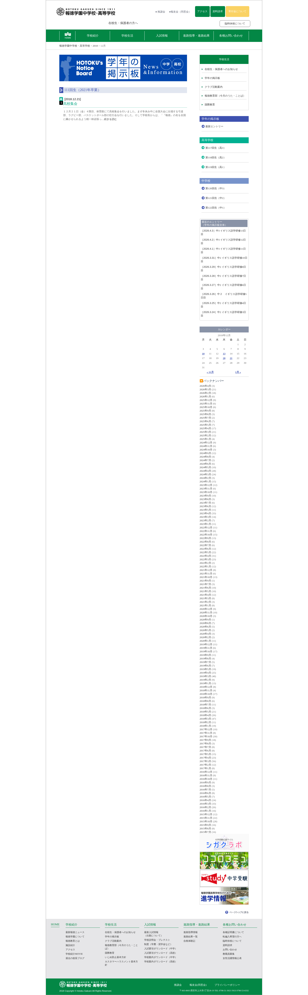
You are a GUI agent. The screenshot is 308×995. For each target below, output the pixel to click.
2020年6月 (205, 626)
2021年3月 (205, 598)
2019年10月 (206, 651)
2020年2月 (205, 637)
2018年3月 (205, 718)
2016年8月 (205, 786)
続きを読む (110, 119)
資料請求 (218, 11)
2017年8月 (205, 743)
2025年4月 (205, 428)
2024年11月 (206, 446)
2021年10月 (206, 577)
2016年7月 (205, 789)
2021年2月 (205, 601)
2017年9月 (205, 739)
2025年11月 (206, 403)
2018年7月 (205, 704)
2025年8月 (205, 414)
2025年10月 (206, 407)
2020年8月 (205, 623)
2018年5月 (205, 711)
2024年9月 (205, 453)
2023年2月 (205, 520)
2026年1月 (205, 396)
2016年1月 (205, 810)
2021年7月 (205, 584)
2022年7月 (205, 545)
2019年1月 (205, 683)
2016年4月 (205, 800)
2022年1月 (205, 566)
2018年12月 (206, 686)
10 (203, 353)
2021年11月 (206, 573)
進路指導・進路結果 (196, 35)
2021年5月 (205, 591)
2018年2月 (205, 722)
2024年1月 (205, 481)
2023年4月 (205, 513)
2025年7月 (205, 417)
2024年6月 (205, 463)
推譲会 (178, 984)
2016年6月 (205, 793)
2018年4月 (205, 715)
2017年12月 (206, 729)
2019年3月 (205, 676)
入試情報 (162, 35)
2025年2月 (205, 435)
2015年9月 (205, 824)
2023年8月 (205, 499)
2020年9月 (205, 619)
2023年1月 (205, 523)
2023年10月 (206, 492)
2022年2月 (205, 562)
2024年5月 (205, 467)
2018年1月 (205, 725)
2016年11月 (206, 775)
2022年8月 (205, 541)
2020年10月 (206, 616)
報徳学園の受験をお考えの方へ (78, 23)
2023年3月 (205, 516)
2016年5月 (205, 796)
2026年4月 (205, 385)
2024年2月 (205, 477)
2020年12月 (206, 608)
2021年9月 (205, 580)
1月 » (238, 372)
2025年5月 (205, 424)
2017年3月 (205, 761)
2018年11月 (206, 690)
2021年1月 (205, 605)
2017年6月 (205, 750)
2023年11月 (206, 488)
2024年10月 (206, 449)
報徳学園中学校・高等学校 (74, 45)
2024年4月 (205, 470)
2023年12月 (206, 485)
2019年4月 (205, 672)
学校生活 (127, 35)
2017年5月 (205, 754)
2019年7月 (205, 662)
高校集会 (70, 104)
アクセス (202, 11)
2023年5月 (205, 509)
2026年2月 (205, 392)
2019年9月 (205, 654)
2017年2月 (205, 764)
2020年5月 (205, 630)
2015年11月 (206, 817)
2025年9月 (205, 410)
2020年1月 (205, 640)
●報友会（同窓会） (180, 11)
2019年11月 (206, 647)
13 (224, 353)
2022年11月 (206, 531)
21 (231, 358)
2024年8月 (205, 456)
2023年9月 (205, 495)
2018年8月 (205, 701)
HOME (55, 924)
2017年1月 (205, 768)
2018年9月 (205, 697)
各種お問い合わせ (231, 35)
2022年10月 (206, 534)
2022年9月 (205, 538)
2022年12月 (206, 527)
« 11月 (210, 372)
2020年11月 (206, 612)
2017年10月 (206, 736)
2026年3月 (205, 389)
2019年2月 (205, 679)
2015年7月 (205, 832)
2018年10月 (206, 693)
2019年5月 (205, 669)
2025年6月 (205, 421)
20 (224, 358)
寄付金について (237, 11)
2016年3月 (205, 803)
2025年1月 (205, 439)
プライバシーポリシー (227, 984)
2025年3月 (205, 431)
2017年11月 (206, 732)
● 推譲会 (160, 11)
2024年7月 (205, 460)
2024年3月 (205, 474)
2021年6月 (205, 587)
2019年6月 (205, 665)
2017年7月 (205, 747)
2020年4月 (205, 633)
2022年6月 (205, 548)
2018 (95, 45)
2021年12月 (206, 570)
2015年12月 (206, 814)
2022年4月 (205, 555)
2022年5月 (205, 552)
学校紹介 (93, 35)
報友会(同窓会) (198, 984)
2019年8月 (205, 658)
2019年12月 (206, 644)
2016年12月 (206, 771)
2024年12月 (206, 442)
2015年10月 (206, 821)
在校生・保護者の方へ (123, 23)
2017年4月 (205, 757)
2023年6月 (205, 506)
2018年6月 (205, 708)
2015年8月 (205, 828)
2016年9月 (205, 782)
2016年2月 (205, 807)
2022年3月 (205, 559)
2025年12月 (206, 400)
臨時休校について (235, 23)
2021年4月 (205, 594)
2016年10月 (206, 778)
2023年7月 (205, 502)
